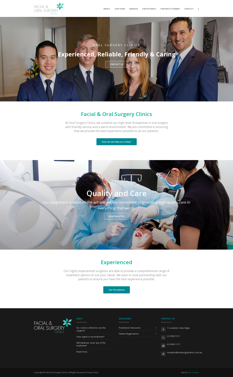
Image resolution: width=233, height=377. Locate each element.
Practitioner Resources (130, 327)
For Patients (149, 8)
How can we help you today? (116, 141)
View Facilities (116, 216)
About (106, 8)
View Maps (184, 328)
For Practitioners (170, 8)
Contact (189, 8)
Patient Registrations (129, 333)
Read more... (82, 351)
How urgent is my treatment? (90, 336)
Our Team (120, 8)
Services (133, 8)
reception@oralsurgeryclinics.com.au (184, 352)
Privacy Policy (92, 372)
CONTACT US (116, 64)
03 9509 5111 (173, 336)
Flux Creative (193, 372)
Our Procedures (117, 289)
